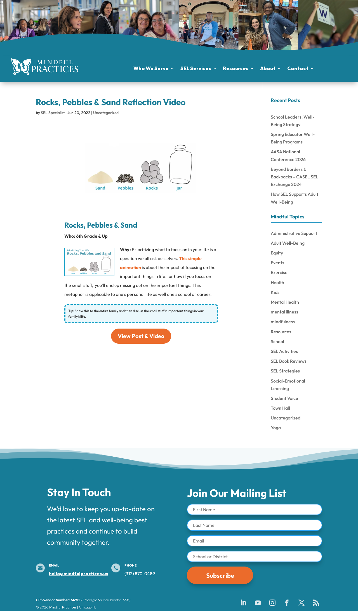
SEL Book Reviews (289, 361)
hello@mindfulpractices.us (78, 573)
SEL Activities (284, 351)
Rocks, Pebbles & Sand (100, 225)
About (267, 69)
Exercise (279, 272)
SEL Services (195, 69)
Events (277, 262)
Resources (235, 69)
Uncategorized (106, 112)
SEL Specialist (53, 112)
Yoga (276, 427)
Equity (277, 253)
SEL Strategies (285, 371)
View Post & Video (141, 335)
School (277, 341)
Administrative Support (294, 233)
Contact (297, 69)
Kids (275, 292)
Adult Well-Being (288, 243)
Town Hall (280, 408)
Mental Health (285, 302)
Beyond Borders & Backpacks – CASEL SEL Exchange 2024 (294, 176)
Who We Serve (151, 69)
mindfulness (283, 321)
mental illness (284, 312)
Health (277, 282)
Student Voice (284, 398)
